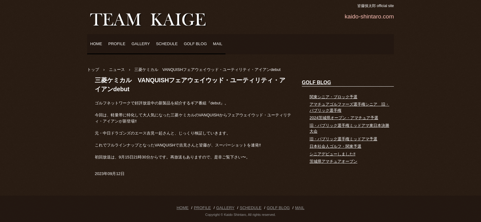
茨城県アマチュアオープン (333, 161)
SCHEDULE (167, 43)
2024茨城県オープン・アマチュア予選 (344, 117)
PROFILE (116, 43)
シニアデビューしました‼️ (333, 154)
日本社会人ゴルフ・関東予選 (335, 146)
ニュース (117, 69)
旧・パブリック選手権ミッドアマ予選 (343, 139)
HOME (96, 43)
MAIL (217, 43)
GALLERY (141, 43)
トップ (93, 69)
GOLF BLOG (195, 43)
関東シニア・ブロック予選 (333, 97)
